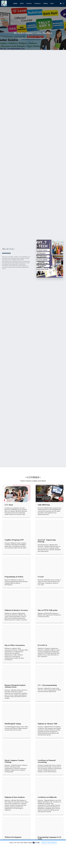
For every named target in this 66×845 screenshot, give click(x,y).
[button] (58, 3)
